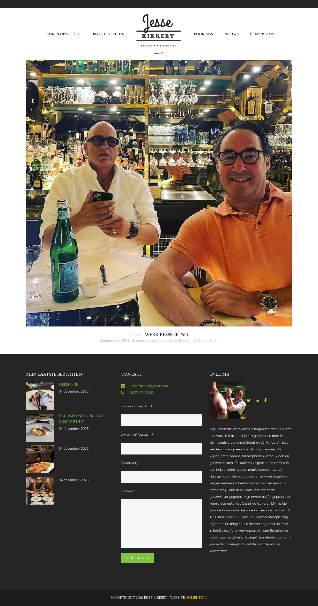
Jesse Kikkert (179, 340)
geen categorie (148, 340)
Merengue (68, 384)
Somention (196, 598)
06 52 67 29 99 (141, 392)
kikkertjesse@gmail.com (149, 386)
